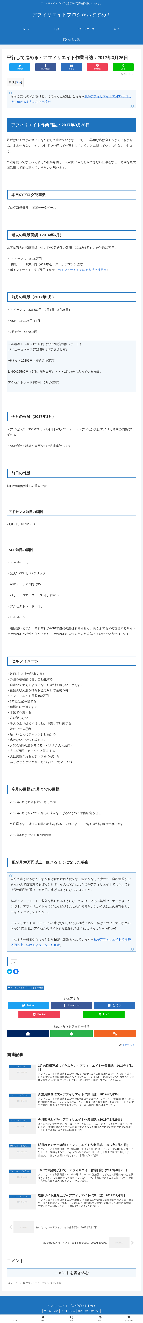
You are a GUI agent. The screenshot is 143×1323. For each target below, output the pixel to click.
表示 (18, 82)
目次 (81, 1312)
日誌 (54, 1312)
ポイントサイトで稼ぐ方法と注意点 (82, 270)
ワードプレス (68, 1312)
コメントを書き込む (71, 1274)
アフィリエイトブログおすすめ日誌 (25, 987)
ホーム (45, 1312)
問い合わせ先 (94, 1312)
